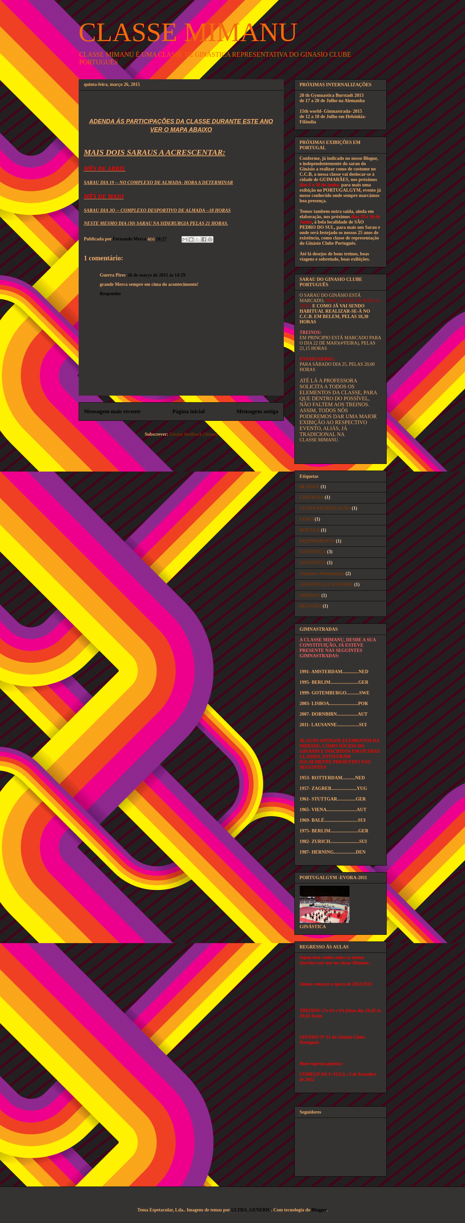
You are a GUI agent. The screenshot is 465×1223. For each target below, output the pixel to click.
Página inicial (188, 411)
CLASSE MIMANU (188, 32)
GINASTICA (313, 551)
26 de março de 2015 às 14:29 (156, 275)
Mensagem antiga (257, 411)
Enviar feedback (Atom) (193, 434)
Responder (110, 293)
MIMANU (310, 595)
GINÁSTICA (313, 562)
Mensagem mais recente (112, 411)
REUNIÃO (311, 606)
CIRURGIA (312, 497)
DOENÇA (310, 530)
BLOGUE (310, 486)
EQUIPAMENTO (317, 541)
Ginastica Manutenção (322, 573)
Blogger (318, 1209)
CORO (307, 519)
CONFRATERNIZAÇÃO (325, 508)
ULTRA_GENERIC (251, 1209)
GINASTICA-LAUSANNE (326, 584)
